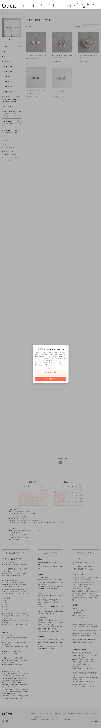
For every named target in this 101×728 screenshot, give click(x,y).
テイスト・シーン (54, 6)
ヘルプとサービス (70, 6)
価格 (41, 6)
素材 (33, 6)
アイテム (23, 6)
